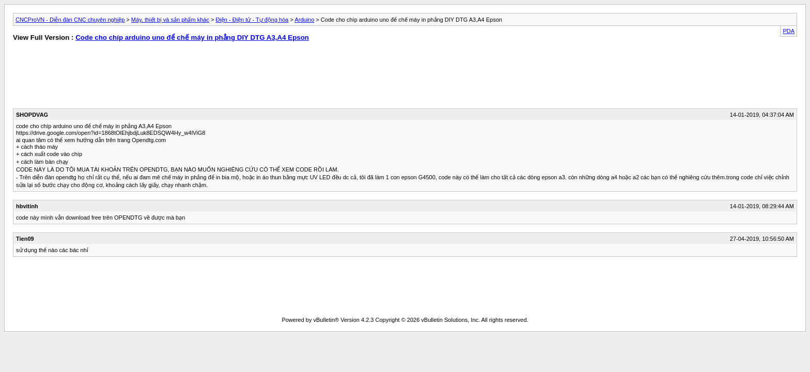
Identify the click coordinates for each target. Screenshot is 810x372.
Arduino (304, 20)
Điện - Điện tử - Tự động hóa (251, 20)
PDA (789, 31)
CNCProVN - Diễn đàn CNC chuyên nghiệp (69, 20)
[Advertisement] (201, 77)
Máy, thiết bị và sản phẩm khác (170, 20)
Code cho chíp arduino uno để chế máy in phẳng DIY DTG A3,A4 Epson (192, 37)
